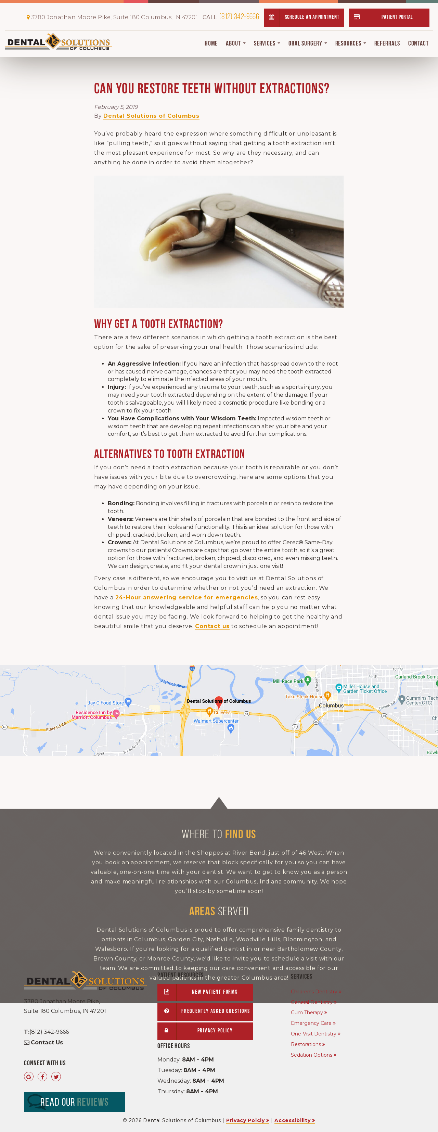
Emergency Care (311, 1023)
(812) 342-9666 (231, 17)
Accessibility (292, 1120)
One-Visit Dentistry (313, 1034)
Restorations (306, 1044)
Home (211, 43)
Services (267, 43)
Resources (350, 43)
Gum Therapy (307, 1012)
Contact (418, 43)
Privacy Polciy (245, 1120)
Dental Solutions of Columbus (151, 116)
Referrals (387, 43)
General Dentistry (312, 1002)
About (235, 43)
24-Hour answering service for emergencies (186, 597)
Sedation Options (311, 1055)
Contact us (212, 626)
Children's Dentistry (314, 992)
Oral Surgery (307, 43)
